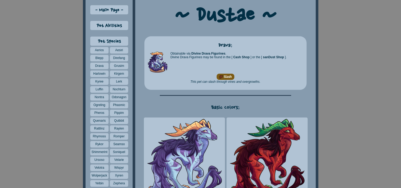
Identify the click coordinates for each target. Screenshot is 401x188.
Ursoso (99, 160)
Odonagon (119, 97)
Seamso (119, 144)
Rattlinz (99, 128)
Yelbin (99, 183)
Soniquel (119, 152)
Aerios (99, 50)
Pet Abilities (109, 26)
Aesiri (119, 50)
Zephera (119, 183)
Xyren (119, 175)
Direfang (119, 58)
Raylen (119, 128)
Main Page (109, 10)
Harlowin (99, 73)
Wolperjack (99, 175)
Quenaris (99, 120)
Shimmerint (100, 152)
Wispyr (119, 167)
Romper (119, 136)
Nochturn (119, 89)
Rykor (99, 144)
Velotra (99, 167)
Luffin (99, 89)
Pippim (119, 113)
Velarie (119, 160)
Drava (99, 66)
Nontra (99, 97)
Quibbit (119, 120)
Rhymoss (99, 136)
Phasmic (119, 105)
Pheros (99, 113)
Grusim (119, 66)
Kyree (99, 81)
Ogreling (99, 105)
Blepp (99, 58)
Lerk (119, 81)
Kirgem (119, 73)
